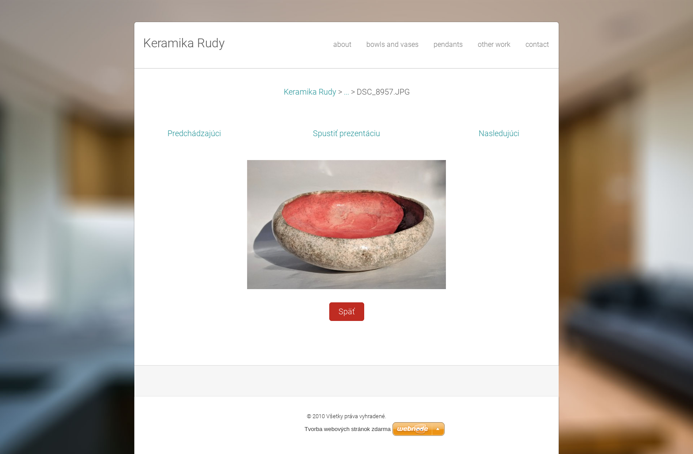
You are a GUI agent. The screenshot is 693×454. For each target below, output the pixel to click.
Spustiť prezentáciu (346, 133)
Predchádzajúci (194, 133)
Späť (347, 311)
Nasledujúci (499, 133)
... (346, 92)
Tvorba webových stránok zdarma (348, 429)
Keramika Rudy (310, 92)
